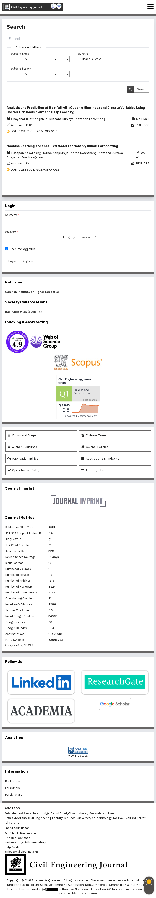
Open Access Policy (23, 470)
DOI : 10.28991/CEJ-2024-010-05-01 (35, 131)
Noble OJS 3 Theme (82, 893)
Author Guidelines (22, 447)
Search (141, 89)
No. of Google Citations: (20, 616)
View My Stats (78, 755)
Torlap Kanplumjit (56, 153)
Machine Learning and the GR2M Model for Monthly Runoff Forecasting (62, 146)
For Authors (12, 788)
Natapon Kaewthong (90, 119)
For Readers (12, 781)
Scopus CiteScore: (17, 610)
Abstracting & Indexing (100, 458)
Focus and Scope (21, 435)
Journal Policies (94, 447)
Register (28, 261)
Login (12, 261)
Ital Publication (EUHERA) (23, 312)
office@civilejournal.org (21, 852)
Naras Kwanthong (83, 153)
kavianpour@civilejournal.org (25, 842)
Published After (20, 53)
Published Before (21, 68)
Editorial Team (93, 435)
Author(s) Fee (93, 470)
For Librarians (13, 794)
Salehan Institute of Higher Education (32, 292)
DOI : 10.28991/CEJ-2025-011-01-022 (35, 169)
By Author (83, 53)
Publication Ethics (22, 458)
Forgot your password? (79, 237)
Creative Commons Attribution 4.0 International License (102, 889)
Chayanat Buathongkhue (29, 119)
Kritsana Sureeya (61, 119)
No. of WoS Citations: (19, 604)
